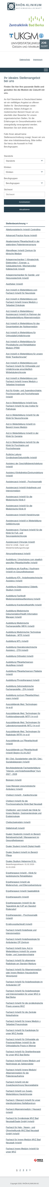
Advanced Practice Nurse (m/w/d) (21, 235)
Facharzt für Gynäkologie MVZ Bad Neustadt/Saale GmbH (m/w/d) (22, 1120)
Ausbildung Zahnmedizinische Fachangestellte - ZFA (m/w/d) (20, 687)
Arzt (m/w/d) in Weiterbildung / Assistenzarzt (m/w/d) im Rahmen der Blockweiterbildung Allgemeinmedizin (23, 314)
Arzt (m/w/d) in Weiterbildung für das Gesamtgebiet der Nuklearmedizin (23, 325)
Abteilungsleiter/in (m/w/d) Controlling (23, 229)
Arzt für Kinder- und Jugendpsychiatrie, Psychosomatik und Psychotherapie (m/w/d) (24, 393)
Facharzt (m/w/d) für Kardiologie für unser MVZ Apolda (22, 1032)
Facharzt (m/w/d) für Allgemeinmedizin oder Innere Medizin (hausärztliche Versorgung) (23, 972)
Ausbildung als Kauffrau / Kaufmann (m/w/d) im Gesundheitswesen (22, 570)
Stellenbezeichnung (17, 223)
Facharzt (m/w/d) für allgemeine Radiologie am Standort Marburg (21, 962)
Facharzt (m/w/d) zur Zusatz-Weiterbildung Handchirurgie (19, 1092)
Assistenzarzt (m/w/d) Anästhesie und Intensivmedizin (23, 489)
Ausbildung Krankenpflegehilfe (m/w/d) (24, 605)
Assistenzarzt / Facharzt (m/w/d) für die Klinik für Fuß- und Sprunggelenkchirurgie (24, 533)
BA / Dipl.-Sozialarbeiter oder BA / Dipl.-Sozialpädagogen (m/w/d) (24, 760)
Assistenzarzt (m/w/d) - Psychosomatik (24, 482)
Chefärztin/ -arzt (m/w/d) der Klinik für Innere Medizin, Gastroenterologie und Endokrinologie (23, 813)
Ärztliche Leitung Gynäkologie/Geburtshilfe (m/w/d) (21, 456)
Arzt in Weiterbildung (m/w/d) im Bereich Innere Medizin (20, 425)
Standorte (8, 156)
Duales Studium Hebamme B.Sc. (21, 861)
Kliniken (7, 167)
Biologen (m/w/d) (14, 780)
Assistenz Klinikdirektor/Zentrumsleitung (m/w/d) (24, 474)
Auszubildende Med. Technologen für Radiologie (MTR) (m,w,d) (23, 733)
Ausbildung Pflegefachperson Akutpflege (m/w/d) (19, 663)
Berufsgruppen (11, 178)
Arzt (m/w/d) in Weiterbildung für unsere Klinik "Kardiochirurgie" (24, 355)
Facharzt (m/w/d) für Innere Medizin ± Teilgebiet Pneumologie (23, 1023)
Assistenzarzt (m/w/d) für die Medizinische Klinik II (19, 498)
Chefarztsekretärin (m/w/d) (18, 822)
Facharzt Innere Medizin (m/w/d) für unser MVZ (22, 1150)
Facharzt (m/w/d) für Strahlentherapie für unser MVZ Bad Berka (23, 1053)
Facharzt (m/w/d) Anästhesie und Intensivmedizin (21, 931)
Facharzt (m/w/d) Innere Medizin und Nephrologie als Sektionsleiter (23, 1062)
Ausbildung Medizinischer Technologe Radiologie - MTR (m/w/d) (23, 633)
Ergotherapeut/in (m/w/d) (17, 897)
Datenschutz (24, 60)
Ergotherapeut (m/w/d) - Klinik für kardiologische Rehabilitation (21, 874)
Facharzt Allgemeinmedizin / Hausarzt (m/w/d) (23, 1110)
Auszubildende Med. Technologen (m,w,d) (21, 706)
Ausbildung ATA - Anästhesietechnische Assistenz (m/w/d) (24, 579)
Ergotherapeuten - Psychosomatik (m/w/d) (21, 916)
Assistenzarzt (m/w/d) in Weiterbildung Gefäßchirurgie (23, 522)
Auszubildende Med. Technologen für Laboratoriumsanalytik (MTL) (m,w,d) (23, 724)
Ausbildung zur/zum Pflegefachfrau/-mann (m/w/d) (23, 696)
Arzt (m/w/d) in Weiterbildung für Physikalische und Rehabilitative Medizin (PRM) (21, 344)
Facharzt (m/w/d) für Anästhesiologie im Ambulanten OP (24, 983)
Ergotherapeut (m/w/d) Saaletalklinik (22, 891)
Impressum (37, 60)
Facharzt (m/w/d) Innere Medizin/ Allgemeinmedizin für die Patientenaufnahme (21, 1073)
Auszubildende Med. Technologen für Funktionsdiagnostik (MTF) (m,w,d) (23, 715)
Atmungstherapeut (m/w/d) (18, 553)
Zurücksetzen (24, 202)
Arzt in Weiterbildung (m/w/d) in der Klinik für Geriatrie (22, 434)
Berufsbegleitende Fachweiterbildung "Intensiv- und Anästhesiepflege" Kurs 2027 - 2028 (23, 771)
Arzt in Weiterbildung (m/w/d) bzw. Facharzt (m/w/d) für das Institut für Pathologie (22, 406)
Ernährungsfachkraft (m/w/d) (19, 924)
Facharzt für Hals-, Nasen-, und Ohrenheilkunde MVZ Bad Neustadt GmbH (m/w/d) (22, 1130)
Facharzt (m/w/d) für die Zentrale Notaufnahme (21, 1013)
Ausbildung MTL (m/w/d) (17, 641)
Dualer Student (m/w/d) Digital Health (23, 846)
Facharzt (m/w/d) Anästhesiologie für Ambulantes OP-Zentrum (23, 940)
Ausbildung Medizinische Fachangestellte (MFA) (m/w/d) (20, 624)
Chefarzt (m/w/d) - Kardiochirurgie (21, 795)
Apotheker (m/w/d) (14, 284)
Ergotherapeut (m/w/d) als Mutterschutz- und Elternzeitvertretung (23, 883)
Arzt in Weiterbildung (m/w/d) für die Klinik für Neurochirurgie (22, 416)
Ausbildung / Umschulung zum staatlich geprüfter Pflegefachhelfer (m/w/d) (24, 561)
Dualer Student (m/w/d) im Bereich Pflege (22, 854)
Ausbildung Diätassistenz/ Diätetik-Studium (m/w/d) (22, 588)
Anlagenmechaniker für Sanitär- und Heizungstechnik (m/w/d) (22, 276)
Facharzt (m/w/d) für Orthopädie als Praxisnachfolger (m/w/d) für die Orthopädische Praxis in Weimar (22, 1042)
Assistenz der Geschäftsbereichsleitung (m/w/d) (24, 465)
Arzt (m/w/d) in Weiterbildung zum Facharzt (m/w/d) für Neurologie (21, 291)
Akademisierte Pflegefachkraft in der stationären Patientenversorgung (22, 243)
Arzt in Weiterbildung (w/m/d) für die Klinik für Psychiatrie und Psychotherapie (22, 445)
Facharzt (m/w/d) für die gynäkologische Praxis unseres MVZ (24, 1004)
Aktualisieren (24, 209)
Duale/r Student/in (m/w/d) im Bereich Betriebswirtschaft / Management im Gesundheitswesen (23, 837)
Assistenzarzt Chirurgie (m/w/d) (20, 542)
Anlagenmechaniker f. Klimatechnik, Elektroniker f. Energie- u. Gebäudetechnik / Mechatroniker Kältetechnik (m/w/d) (22, 264)
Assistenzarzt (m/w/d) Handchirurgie (22, 515)
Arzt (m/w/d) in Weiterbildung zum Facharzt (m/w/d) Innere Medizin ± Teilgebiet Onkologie (22, 302)
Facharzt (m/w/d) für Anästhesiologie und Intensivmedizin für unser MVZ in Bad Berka (23, 994)
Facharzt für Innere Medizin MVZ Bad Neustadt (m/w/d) (23, 1141)
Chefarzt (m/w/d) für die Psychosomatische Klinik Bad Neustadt (24, 802)
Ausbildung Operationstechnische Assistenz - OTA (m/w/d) (21, 648)
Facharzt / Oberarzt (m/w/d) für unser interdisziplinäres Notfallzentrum (23, 1101)
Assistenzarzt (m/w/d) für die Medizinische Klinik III (19, 507)
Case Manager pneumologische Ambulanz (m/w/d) (20, 787)
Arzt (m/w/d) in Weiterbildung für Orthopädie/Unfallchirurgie (21, 334)
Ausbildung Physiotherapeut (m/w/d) (22, 680)
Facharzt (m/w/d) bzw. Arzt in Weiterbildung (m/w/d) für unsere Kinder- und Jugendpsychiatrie (21, 951)
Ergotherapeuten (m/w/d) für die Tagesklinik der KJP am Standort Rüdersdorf (21, 906)
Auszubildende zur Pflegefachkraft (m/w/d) (22, 742)
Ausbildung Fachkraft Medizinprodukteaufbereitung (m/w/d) (23, 597)
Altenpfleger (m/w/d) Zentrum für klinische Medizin (21, 252)
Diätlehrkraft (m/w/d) (15, 828)
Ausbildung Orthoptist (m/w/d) (19, 656)
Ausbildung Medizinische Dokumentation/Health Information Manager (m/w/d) (22, 614)
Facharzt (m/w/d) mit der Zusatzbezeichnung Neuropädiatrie (22, 1083)
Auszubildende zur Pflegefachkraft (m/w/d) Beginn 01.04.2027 (22, 751)
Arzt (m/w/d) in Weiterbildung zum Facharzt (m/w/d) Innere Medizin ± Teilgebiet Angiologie (22, 381)
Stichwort (8, 189)
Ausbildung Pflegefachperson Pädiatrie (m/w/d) (24, 672)
